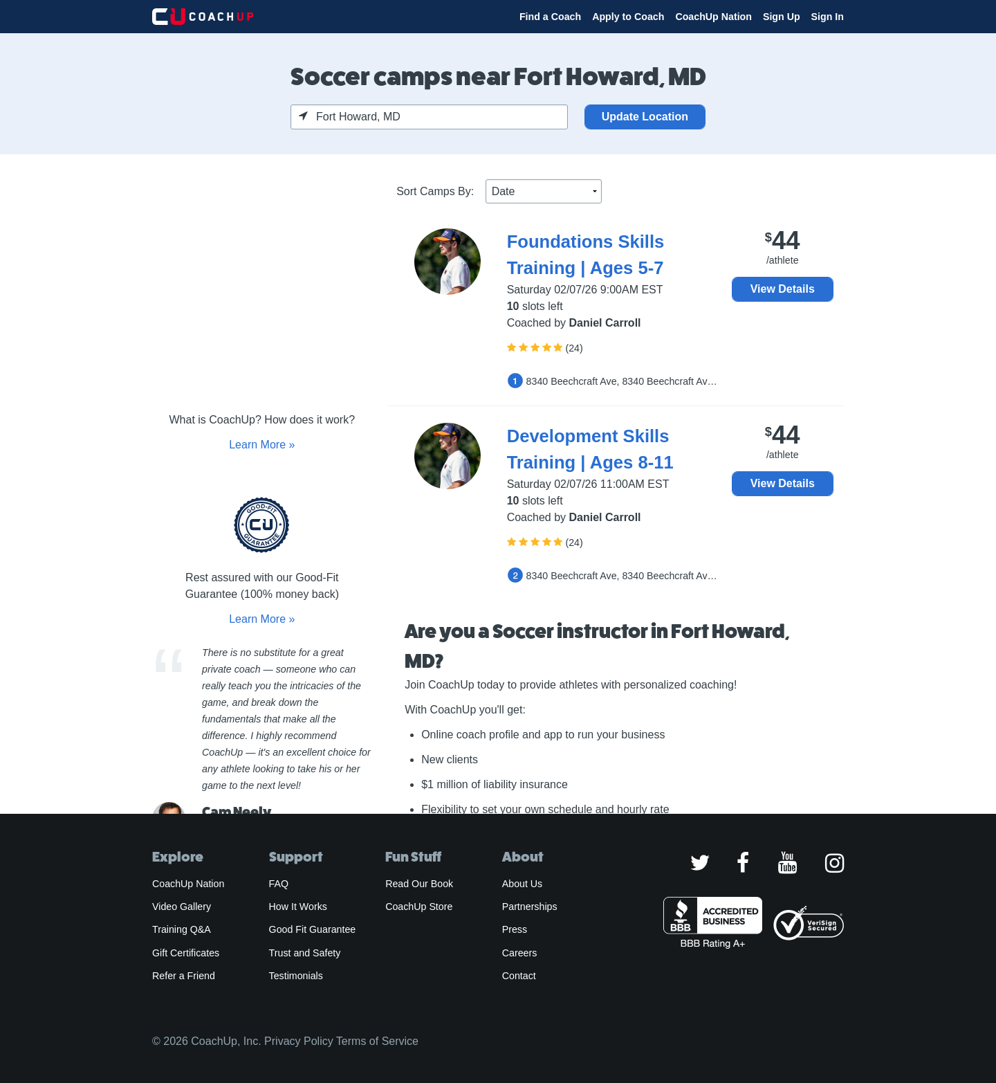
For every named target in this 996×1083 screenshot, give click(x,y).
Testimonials (296, 975)
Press (514, 929)
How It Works (298, 906)
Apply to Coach (628, 16)
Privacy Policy (298, 1041)
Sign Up (781, 16)
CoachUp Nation (713, 16)
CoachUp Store (418, 906)
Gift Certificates (185, 952)
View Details (782, 289)
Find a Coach (550, 16)
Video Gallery (181, 906)
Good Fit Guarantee (312, 929)
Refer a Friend (183, 975)
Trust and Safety (305, 952)
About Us (522, 883)
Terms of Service (377, 1041)
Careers (519, 952)
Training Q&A (181, 929)
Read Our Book (419, 883)
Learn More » (262, 445)
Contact (519, 975)
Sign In (827, 16)
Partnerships (529, 906)
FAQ (278, 883)
